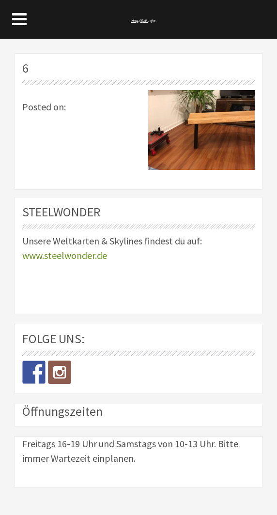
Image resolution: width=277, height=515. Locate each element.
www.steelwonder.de (64, 255)
